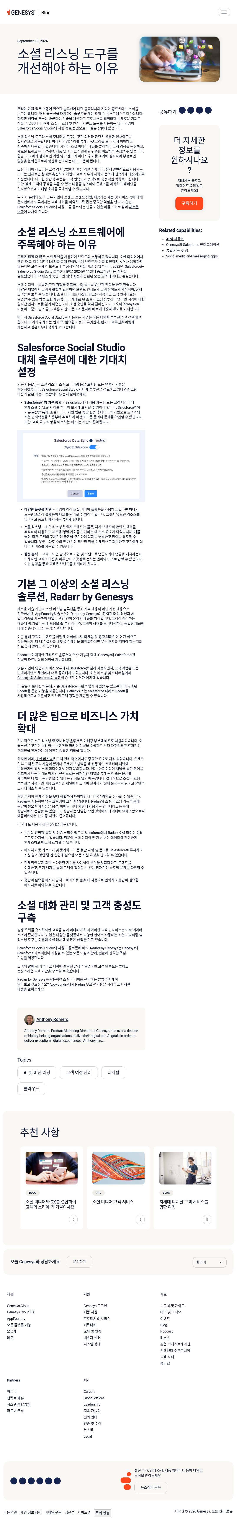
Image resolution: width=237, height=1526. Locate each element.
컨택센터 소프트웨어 (175, 1351)
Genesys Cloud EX (20, 1312)
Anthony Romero (52, 1019)
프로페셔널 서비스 (97, 1319)
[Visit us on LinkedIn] (13, 1480)
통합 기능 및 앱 (177, 251)
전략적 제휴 (15, 1398)
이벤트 (165, 1319)
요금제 (12, 1331)
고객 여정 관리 (79, 1072)
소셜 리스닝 (44, 759)
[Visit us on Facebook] (39, 1480)
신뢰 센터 (90, 1417)
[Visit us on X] (31, 1480)
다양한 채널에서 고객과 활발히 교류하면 (46, 289)
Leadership (92, 1404)
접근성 (70, 1512)
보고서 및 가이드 (172, 1306)
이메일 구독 (53, 1512)
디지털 (113, 1072)
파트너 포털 (15, 1411)
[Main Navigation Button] (224, 12)
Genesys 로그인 (95, 1306)
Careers (89, 1392)
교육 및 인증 (92, 1331)
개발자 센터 (92, 1338)
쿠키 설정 (103, 1513)
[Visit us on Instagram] (22, 1480)
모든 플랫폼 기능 (19, 1325)
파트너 (12, 1392)
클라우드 (31, 1088)
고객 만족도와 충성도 (82, 179)
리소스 (165, 1338)
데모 (10, 1338)
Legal (88, 1436)
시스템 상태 (92, 1344)
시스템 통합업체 (18, 1404)
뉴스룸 (88, 1430)
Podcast (166, 1331)
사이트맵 (84, 1512)
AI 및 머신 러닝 (37, 1072)
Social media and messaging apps (192, 256)
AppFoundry (16, 1319)
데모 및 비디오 (170, 1312)
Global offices (94, 1398)
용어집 (165, 1363)
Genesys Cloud (18, 1306)
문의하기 (79, 1262)
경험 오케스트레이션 (175, 1344)
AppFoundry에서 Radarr (67, 984)
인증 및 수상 (92, 1424)
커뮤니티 (90, 1325)
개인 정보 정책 (30, 1512)
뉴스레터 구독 (151, 1487)
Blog (163, 1325)
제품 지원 (90, 1312)
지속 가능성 (92, 1411)
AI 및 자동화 (175, 239)
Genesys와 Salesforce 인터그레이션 (192, 245)
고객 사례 (167, 1357)
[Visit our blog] (57, 1480)
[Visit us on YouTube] (48, 1480)
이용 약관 (10, 1512)
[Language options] (210, 1262)
